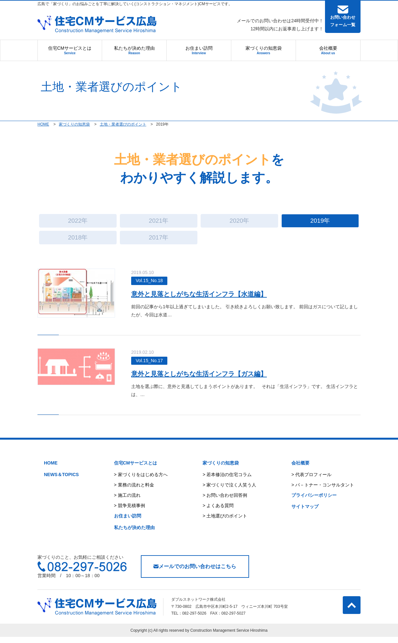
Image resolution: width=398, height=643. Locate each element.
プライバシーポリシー (314, 501)
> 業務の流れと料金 (134, 490)
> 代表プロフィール (311, 480)
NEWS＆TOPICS (61, 480)
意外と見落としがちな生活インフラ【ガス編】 (207, 379)
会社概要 (328, 50)
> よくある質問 (218, 511)
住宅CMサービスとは (69, 50)
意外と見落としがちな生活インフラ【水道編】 (207, 300)
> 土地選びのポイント (225, 522)
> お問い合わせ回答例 (225, 501)
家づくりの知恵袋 (264, 50)
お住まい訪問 (199, 50)
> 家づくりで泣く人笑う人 (229, 490)
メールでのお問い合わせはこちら (194, 572)
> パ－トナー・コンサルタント (322, 490)
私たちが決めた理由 (134, 50)
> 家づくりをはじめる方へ (141, 480)
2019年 (320, 222)
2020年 (239, 222)
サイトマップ (305, 512)
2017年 (158, 242)
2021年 (158, 222)
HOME (51, 469)
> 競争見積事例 (129, 511)
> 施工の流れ (127, 501)
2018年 (77, 242)
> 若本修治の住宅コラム (227, 480)
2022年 (77, 222)
